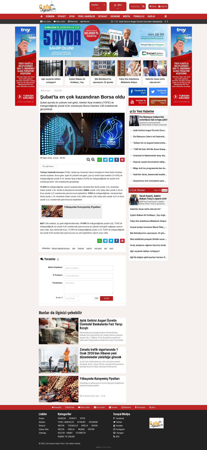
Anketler (85, 21)
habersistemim (106, 447)
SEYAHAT (102, 16)
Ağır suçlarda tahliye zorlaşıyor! (145, 251)
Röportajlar (140, 407)
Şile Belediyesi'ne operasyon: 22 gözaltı (148, 233)
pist (105, 248)
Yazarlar (113, 407)
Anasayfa (45, 90)
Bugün (156, 190)
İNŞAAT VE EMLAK (66, 436)
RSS (116, 436)
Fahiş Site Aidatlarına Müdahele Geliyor (148, 221)
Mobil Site (69, 407)
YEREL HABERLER (86, 16)
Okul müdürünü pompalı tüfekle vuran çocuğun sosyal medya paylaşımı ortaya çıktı (149, 239)
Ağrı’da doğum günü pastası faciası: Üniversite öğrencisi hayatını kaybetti (149, 257)
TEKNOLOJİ (138, 16)
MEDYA (126, 16)
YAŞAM (81, 429)
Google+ (118, 433)
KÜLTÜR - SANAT (65, 433)
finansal (81, 248)
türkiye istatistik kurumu (61, 248)
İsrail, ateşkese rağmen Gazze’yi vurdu (148, 245)
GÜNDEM (50, 16)
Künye (41, 418)
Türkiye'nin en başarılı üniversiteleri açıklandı (149, 142)
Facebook (118, 418)
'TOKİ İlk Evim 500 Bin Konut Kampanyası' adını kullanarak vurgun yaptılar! (149, 149)
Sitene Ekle (44, 429)
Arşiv (152, 407)
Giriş (153, 6)
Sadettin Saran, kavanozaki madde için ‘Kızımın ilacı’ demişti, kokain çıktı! (149, 174)
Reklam (42, 422)
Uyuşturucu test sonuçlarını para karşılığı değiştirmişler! (149, 180)
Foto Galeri (45, 21)
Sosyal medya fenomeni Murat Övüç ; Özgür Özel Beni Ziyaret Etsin (149, 227)
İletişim (42, 425)
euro (111, 248)
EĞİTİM (91, 429)
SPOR (72, 16)
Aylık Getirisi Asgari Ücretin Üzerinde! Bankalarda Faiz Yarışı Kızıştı (149, 130)
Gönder (106, 298)
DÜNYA (94, 425)
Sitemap (42, 433)
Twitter (117, 422)
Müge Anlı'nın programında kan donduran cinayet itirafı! (149, 168)
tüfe (73, 248)
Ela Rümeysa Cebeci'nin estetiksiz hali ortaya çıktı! (137, 21)
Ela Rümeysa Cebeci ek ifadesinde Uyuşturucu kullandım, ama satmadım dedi (149, 136)
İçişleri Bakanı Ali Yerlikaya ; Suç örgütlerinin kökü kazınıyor (149, 215)
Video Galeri (59, 21)
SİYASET (62, 16)
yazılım (98, 447)
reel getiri (98, 248)
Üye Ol (162, 6)
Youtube (118, 425)
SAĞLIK (151, 16)
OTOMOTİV (81, 433)
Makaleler (73, 21)
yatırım (89, 248)
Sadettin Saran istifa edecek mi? (145, 209)
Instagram (119, 429)
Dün (160, 190)
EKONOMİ (115, 16)
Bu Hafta (164, 190)
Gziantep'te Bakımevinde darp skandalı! (149, 155)
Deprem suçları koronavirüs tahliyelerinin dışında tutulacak (149, 161)
